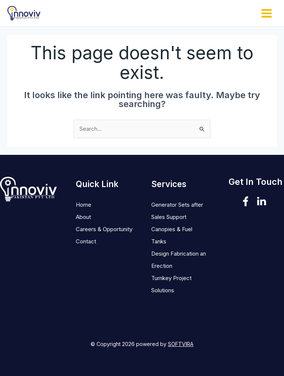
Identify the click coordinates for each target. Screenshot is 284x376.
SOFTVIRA (180, 344)
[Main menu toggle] (267, 13)
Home (83, 204)
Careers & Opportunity (104, 229)
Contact (86, 241)
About (83, 216)
